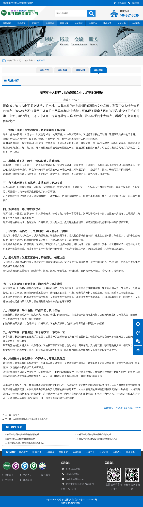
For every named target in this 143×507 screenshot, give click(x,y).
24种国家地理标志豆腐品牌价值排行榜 (30, 419)
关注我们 (134, 3)
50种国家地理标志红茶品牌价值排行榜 (22, 434)
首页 (19, 60)
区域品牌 (80, 70)
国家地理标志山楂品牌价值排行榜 (20, 439)
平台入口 (26, 475)
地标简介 (7, 475)
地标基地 (62, 70)
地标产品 (44, 70)
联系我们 (120, 3)
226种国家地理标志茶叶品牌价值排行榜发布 (24, 443)
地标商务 (29, 60)
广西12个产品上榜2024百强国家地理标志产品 (97, 439)
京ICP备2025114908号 (86, 499)
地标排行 (41, 60)
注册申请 (7, 480)
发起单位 (44, 475)
